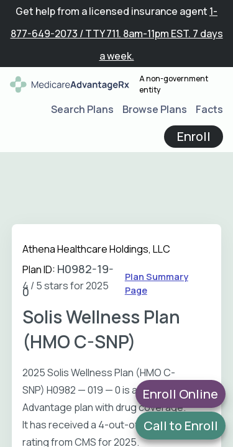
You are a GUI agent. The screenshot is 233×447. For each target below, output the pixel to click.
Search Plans (82, 109)
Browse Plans (154, 109)
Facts (209, 109)
